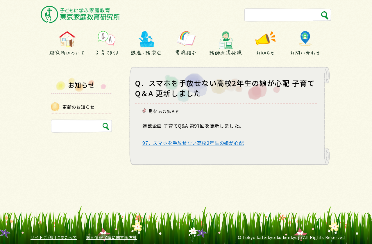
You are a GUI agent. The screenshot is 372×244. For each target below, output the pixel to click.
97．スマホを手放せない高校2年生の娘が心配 (193, 142)
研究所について (66, 52)
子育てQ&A (106, 52)
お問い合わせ (305, 52)
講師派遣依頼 (225, 52)
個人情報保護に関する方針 (111, 237)
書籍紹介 (186, 52)
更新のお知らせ (164, 111)
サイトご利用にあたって (54, 237)
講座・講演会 (146, 52)
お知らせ (265, 52)
